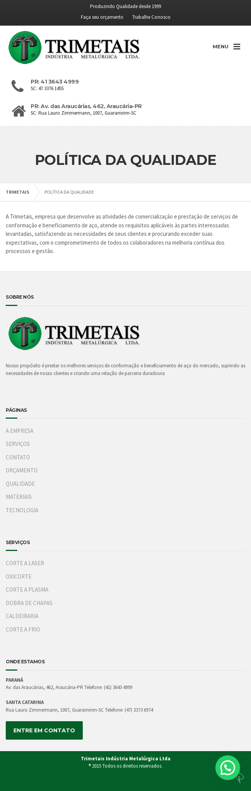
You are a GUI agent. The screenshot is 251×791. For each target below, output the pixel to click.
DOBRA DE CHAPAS (29, 603)
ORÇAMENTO (22, 470)
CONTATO (18, 457)
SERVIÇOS (18, 443)
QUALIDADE (20, 483)
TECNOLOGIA (22, 510)
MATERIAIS (19, 496)
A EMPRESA (19, 430)
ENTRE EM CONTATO (44, 730)
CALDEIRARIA (22, 616)
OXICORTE (18, 576)
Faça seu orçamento (102, 17)
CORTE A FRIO (23, 629)
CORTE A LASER (25, 563)
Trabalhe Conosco (151, 17)
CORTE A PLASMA (27, 589)
